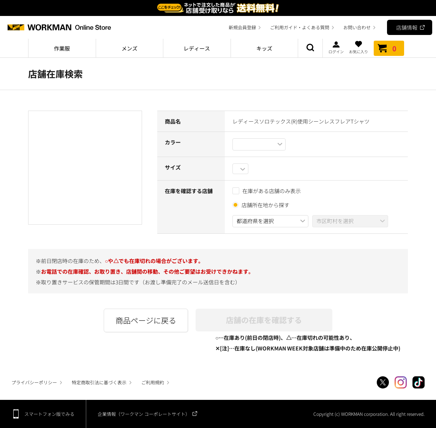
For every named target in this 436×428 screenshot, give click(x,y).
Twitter (383, 382)
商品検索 (310, 48)
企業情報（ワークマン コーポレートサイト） (144, 414)
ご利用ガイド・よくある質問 (299, 27)
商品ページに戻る (145, 320)
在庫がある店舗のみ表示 (266, 191)
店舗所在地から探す (265, 205)
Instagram (401, 382)
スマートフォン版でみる (49, 414)
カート (389, 48)
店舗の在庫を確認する (264, 319)
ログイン (336, 47)
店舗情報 (406, 27)
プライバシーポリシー (34, 382)
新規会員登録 (242, 27)
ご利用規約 (152, 382)
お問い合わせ (357, 27)
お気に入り (358, 47)
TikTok (418, 382)
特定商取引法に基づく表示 (99, 382)
